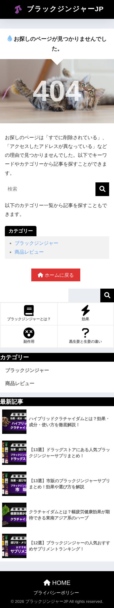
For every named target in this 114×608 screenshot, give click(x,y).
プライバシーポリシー (56, 592)
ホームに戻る (56, 275)
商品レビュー (29, 252)
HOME (57, 582)
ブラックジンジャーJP (58, 9)
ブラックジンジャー (36, 243)
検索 (107, 295)
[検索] (102, 189)
